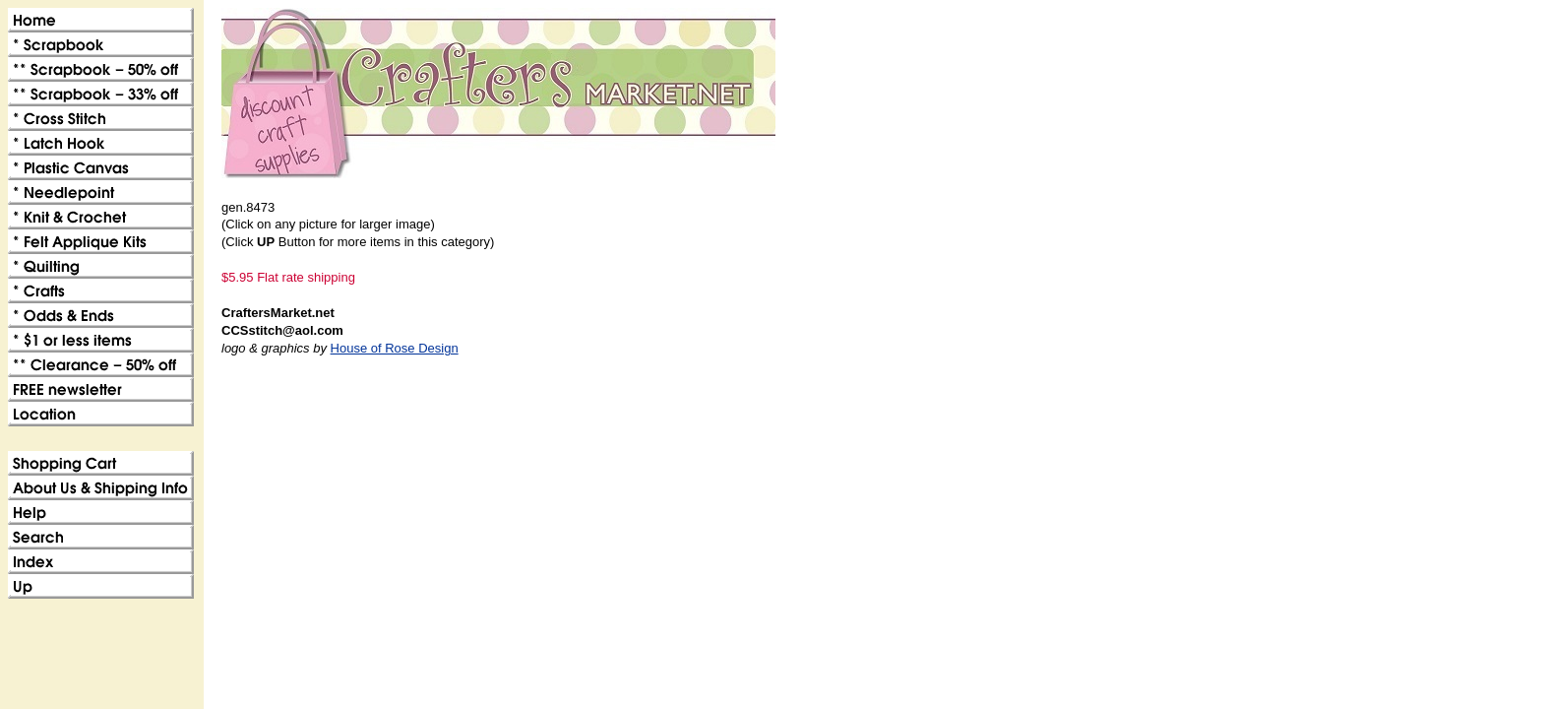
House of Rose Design (395, 348)
